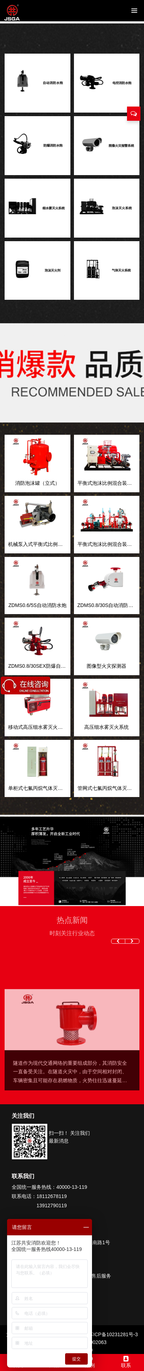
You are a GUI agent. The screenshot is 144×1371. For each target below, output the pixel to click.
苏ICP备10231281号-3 (113, 1334)
